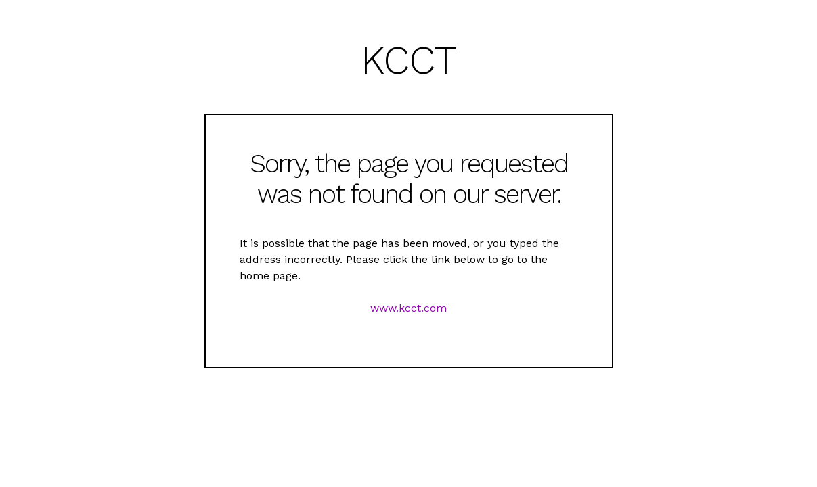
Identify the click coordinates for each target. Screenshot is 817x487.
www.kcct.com (408, 308)
